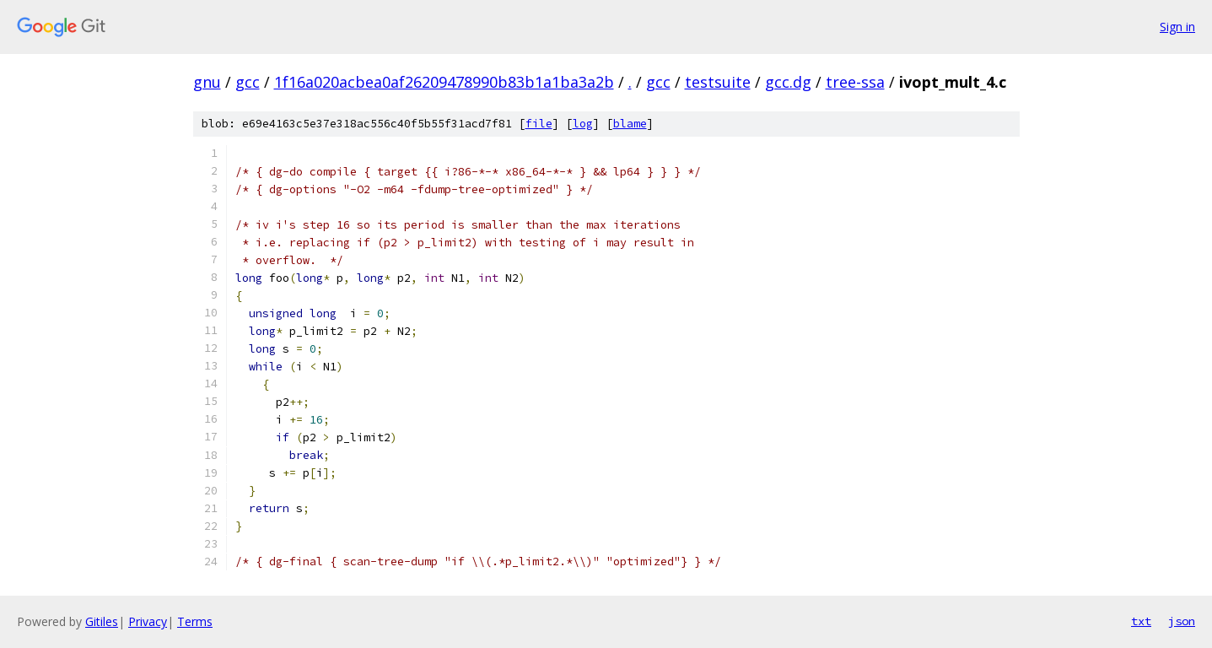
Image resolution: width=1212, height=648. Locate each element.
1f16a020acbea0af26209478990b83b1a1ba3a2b (444, 82)
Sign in (1177, 27)
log (583, 123)
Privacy (147, 621)
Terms (195, 621)
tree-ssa (855, 82)
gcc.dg (788, 82)
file (538, 123)
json (1181, 621)
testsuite (718, 82)
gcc (247, 82)
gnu (207, 82)
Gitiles (101, 621)
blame (630, 123)
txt (1141, 621)
